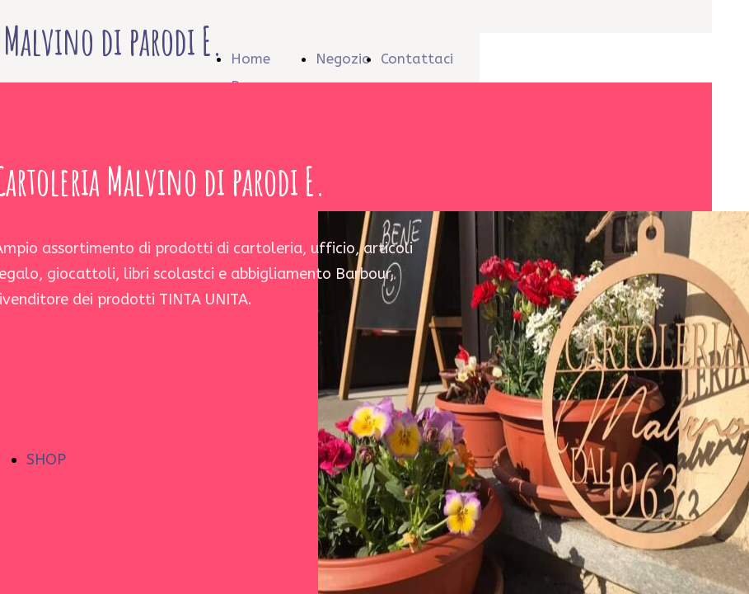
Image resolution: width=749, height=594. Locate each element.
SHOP (46, 459)
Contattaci (417, 58)
